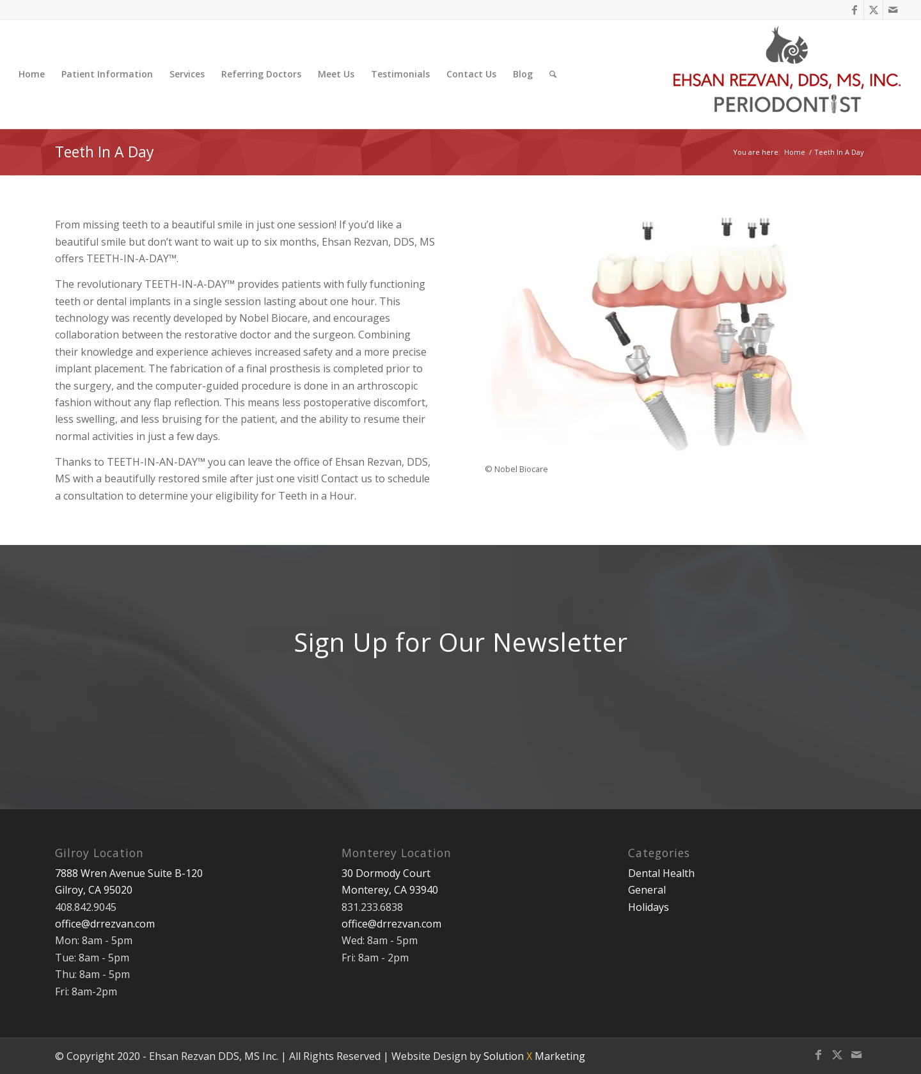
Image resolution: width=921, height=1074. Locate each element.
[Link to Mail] (892, 9)
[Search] (553, 74)
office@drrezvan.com (105, 924)
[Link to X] (873, 9)
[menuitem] (31, 74)
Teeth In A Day (104, 151)
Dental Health (661, 873)
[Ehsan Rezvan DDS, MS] (787, 74)
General (647, 890)
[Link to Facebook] (854, 9)
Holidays (648, 907)
